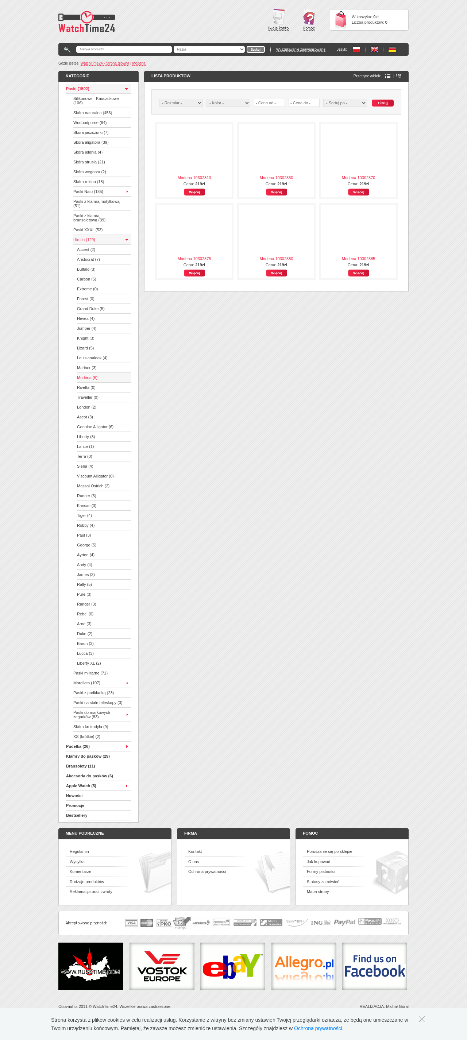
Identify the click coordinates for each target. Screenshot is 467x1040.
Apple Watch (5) (81, 786)
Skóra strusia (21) (89, 162)
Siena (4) (85, 466)
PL (356, 49)
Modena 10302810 (194, 177)
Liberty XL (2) (89, 663)
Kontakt (195, 851)
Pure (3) (84, 594)
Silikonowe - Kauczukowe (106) (96, 100)
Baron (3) (85, 643)
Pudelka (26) (78, 746)
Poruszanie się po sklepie (329, 851)
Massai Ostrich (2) (93, 486)
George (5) (86, 545)
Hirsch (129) (84, 239)
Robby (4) (85, 525)
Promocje (75, 805)
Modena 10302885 (358, 258)
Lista (388, 76)
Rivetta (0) (86, 387)
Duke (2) (84, 633)
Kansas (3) (86, 505)
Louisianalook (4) (92, 358)
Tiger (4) (84, 515)
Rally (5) (84, 584)
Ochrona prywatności (207, 871)
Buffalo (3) (86, 269)
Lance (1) (85, 446)
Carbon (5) (86, 279)
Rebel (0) (85, 614)
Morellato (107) (86, 683)
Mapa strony (318, 891)
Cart (340, 20)
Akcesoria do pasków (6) (89, 776)
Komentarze (80, 871)
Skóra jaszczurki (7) (91, 132)
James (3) (86, 574)
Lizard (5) (85, 348)
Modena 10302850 (276, 177)
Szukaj (383, 103)
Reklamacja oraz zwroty (91, 891)
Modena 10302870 (358, 177)
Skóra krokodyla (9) (90, 726)
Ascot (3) (85, 417)
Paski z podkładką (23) (93, 693)
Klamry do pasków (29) (88, 756)
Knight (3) (85, 338)
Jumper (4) (86, 328)
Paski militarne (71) (90, 673)
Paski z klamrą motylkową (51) (96, 203)
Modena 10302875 (194, 258)
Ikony (398, 76)
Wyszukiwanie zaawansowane (300, 49)
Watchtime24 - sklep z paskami (86, 21)
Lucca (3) (85, 653)
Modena (139, 63)
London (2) (86, 407)
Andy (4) (84, 564)
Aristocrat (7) (88, 259)
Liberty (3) (86, 436)
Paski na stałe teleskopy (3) (98, 702)
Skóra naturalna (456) (92, 113)
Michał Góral (397, 1006)
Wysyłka (77, 861)
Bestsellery (77, 815)
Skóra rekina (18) (88, 181)
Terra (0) (84, 456)
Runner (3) (86, 496)
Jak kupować (318, 861)
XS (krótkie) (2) (86, 736)
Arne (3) (84, 624)
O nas (193, 861)
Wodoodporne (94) (90, 122)
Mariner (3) (87, 368)
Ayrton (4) (85, 555)
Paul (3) (84, 535)
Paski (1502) (77, 88)
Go (256, 49)
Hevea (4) (85, 318)
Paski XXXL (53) (88, 230)
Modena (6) (87, 377)
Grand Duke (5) (91, 308)
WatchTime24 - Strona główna (105, 63)
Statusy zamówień (323, 881)
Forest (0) (85, 299)
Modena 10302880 (276, 258)
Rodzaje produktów (87, 881)
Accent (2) (86, 249)
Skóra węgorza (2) (89, 172)
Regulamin (79, 851)
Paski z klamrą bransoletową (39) (89, 217)
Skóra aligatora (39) (91, 142)
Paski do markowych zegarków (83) (91, 714)
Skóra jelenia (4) (88, 152)
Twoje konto (278, 20)
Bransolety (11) (80, 766)
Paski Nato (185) (88, 191)
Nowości (74, 795)
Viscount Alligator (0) (95, 476)
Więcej (194, 192)
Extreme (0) (87, 289)
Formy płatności (321, 871)
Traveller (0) (88, 397)
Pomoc (309, 20)
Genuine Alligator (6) (95, 427)
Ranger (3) (86, 604)
